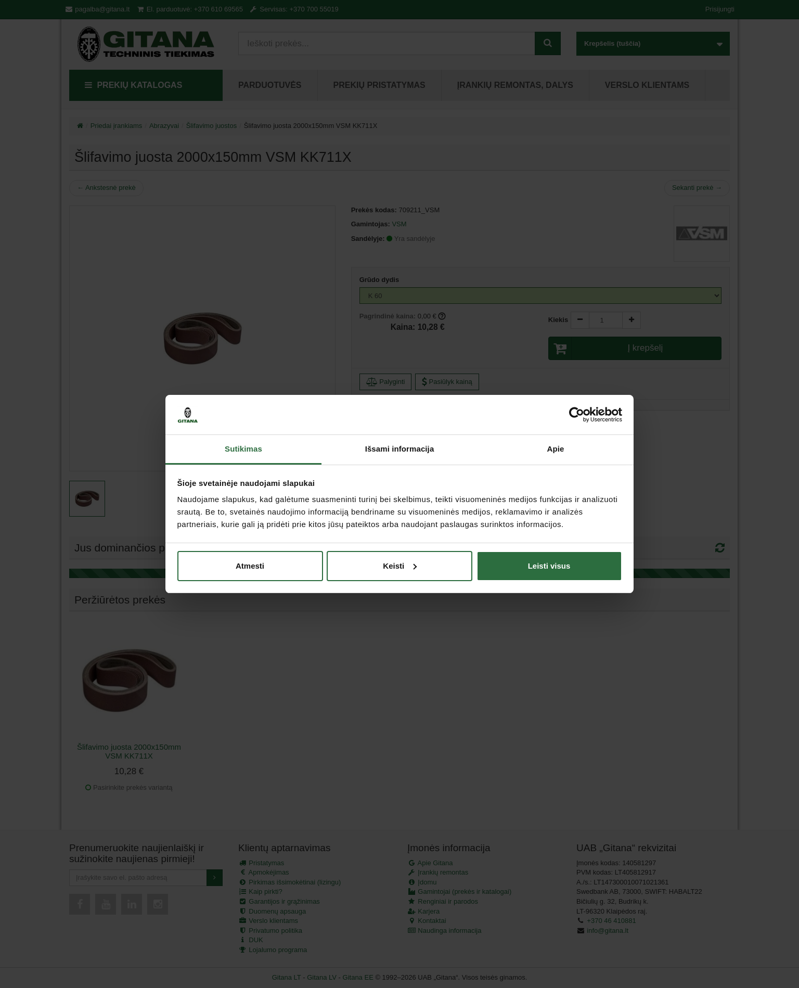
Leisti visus (549, 565)
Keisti (400, 565)
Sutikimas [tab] (243, 448)
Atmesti (250, 565)
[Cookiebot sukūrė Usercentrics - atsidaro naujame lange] (576, 414)
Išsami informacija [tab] (399, 448)
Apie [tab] (555, 448)
